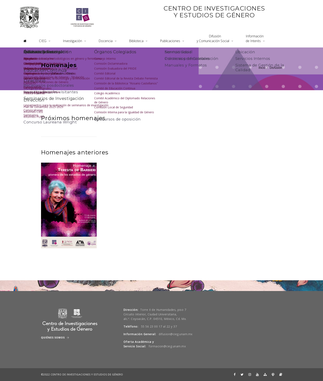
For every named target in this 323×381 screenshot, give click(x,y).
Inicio (261, 68)
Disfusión (276, 68)
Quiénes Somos (55, 337)
